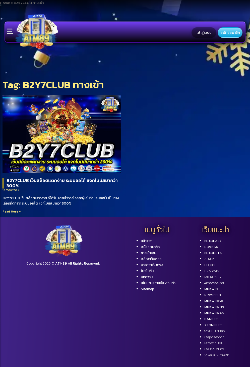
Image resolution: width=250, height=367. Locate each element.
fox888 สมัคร (214, 331)
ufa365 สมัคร (214, 349)
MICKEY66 (212, 277)
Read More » (12, 211)
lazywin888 (213, 343)
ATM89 (209, 259)
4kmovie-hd (214, 283)
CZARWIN (211, 271)
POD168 (210, 265)
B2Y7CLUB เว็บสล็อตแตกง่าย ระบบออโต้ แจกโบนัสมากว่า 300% (62, 183)
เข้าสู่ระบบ (204, 32)
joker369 (216, 355)
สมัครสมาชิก (230, 32)
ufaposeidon (214, 337)
